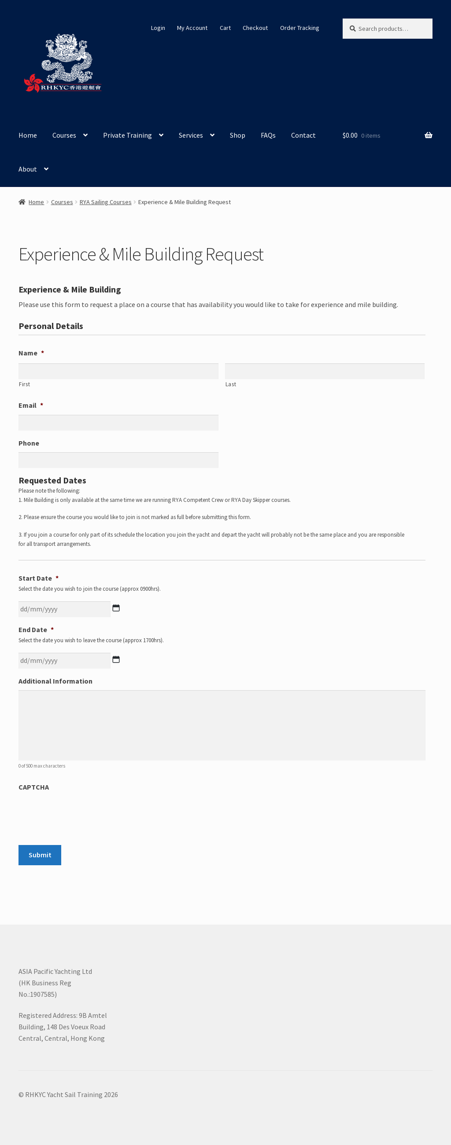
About (27, 169)
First (24, 384)
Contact (303, 135)
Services (191, 135)
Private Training (127, 135)
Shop (237, 135)
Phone (28, 443)
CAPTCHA (33, 787)
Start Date (38, 578)
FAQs (268, 135)
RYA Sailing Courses (106, 202)
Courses (64, 135)
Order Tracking (299, 28)
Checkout (255, 28)
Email (30, 405)
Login (158, 28)
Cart (225, 28)
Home (27, 135)
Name (31, 352)
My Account (192, 28)
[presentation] (85, 814)
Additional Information (55, 681)
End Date (36, 629)
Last (231, 384)
